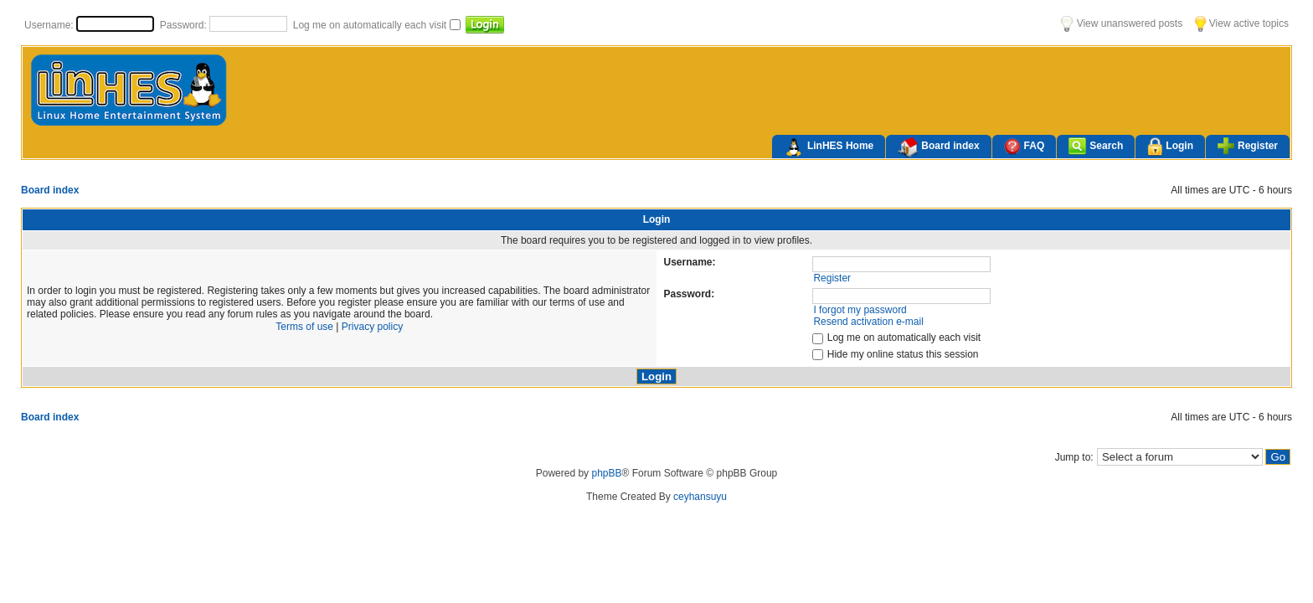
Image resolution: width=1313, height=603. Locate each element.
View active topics (1242, 23)
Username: (50, 25)
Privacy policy (372, 326)
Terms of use (304, 326)
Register (1248, 145)
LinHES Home (828, 147)
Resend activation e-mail (868, 321)
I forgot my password (859, 310)
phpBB (606, 473)
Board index (938, 147)
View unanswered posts (1121, 23)
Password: (184, 25)
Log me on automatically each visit (371, 25)
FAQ (1024, 146)
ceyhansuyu (700, 496)
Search (1095, 146)
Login (1170, 147)
